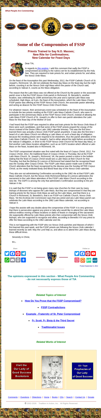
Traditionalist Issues (53, 327)
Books (55, 397)
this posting (42, 68)
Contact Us (80, 397)
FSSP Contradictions (53, 307)
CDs (62, 397)
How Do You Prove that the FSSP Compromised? (53, 301)
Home (46, 397)
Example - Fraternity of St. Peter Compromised (53, 314)
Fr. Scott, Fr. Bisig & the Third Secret (53, 320)
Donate (91, 397)
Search (69, 397)
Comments (13, 397)
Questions (24, 397)
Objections (36, 397)
